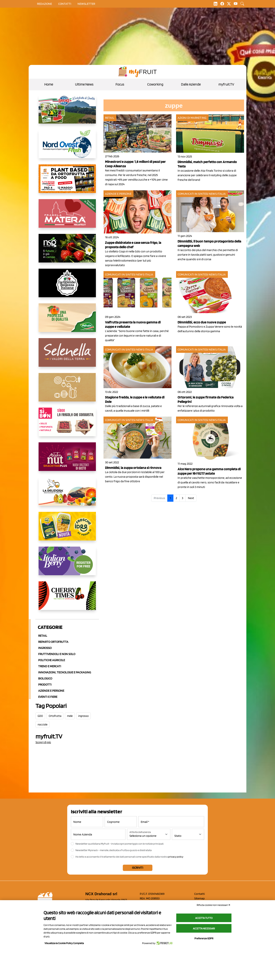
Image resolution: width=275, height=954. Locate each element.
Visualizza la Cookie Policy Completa (64, 943)
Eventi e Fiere (47, 697)
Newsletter (86, 4)
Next (191, 498)
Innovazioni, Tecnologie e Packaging (64, 672)
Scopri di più (43, 742)
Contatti (199, 894)
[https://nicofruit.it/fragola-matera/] (67, 216)
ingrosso (83, 716)
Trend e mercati (49, 666)
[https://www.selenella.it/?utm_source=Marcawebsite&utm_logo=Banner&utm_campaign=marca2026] (67, 355)
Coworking (155, 84)
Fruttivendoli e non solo (56, 654)
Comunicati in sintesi (193, 193)
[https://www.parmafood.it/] (67, 529)
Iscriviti (137, 867)
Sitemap (199, 898)
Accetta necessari (204, 928)
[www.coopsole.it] (67, 425)
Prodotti (45, 684)
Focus (120, 84)
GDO (40, 716)
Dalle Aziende (191, 84)
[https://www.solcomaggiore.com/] (67, 390)
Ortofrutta (55, 716)
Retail (42, 635)
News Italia (217, 193)
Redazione (44, 4)
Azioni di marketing (192, 118)
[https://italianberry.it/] (67, 564)
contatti (64, 4)
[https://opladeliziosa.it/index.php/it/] (67, 494)
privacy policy (175, 856)
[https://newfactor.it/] (67, 459)
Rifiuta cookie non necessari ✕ (214, 904)
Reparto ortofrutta (53, 642)
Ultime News (84, 84)
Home (48, 84)
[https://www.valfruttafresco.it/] (67, 320)
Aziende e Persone (51, 690)
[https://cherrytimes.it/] (67, 598)
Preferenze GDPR (203, 938)
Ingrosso (45, 648)
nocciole (42, 724)
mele (70, 716)
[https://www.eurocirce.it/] (67, 112)
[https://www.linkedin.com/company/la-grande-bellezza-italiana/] (67, 286)
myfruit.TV (226, 84)
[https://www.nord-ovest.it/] (67, 147)
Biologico (45, 678)
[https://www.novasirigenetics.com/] (67, 251)
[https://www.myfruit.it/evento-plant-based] (67, 181)
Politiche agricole (51, 660)
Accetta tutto (204, 917)
